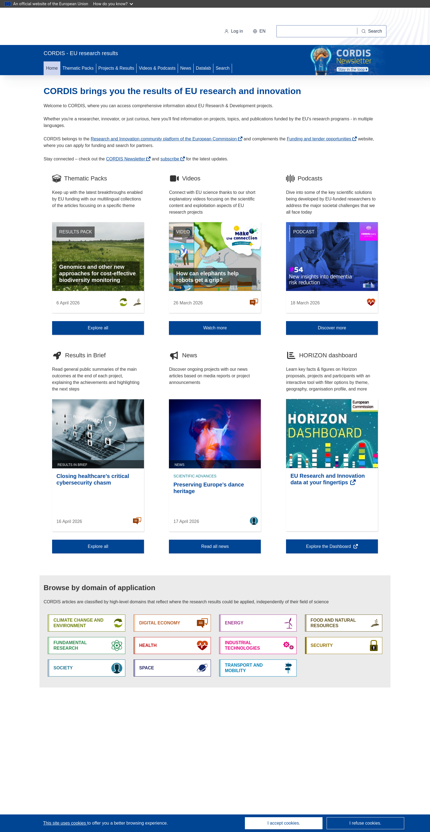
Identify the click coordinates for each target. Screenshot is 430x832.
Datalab (203, 68)
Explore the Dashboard (329, 548)
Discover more (332, 328)
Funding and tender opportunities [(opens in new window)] (319, 139)
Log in (233, 31)
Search (223, 68)
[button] (259, 31)
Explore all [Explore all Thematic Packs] (98, 328)
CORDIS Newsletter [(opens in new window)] (125, 159)
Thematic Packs (78, 68)
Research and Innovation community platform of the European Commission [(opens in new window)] (164, 139)
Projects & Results (116, 68)
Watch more (215, 328)
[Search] (371, 31)
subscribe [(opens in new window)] (169, 159)
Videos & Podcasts (157, 68)
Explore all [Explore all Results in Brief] (98, 546)
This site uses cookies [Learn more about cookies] (65, 823)
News (185, 68)
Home (52, 68)
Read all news (215, 546)
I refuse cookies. (365, 823)
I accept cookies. (283, 823)
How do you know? (113, 3)
